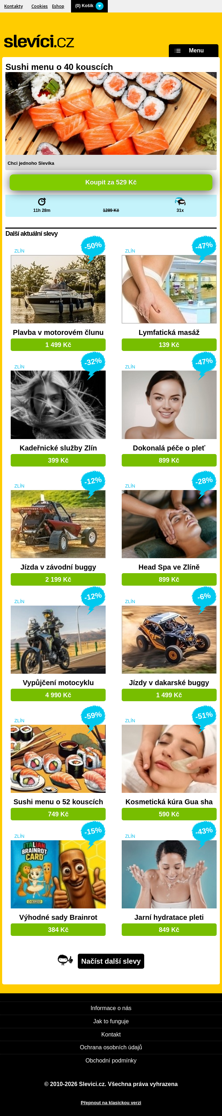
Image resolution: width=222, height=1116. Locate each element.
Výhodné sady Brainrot (58, 917)
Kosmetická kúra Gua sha (169, 802)
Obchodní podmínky (110, 1061)
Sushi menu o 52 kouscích (58, 802)
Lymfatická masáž (168, 332)
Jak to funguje (111, 1021)
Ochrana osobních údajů (111, 1047)
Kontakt (111, 1034)
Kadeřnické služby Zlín (58, 448)
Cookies (39, 6)
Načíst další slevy (111, 961)
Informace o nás (111, 1008)
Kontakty (13, 6)
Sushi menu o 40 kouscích (59, 67)
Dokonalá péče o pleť (169, 448)
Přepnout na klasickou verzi (111, 1102)
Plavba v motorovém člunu (58, 332)
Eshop (58, 6)
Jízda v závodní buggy (58, 567)
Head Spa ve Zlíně (169, 567)
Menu (188, 50)
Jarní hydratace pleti (169, 917)
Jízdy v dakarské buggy (169, 683)
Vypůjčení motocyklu (58, 683)
